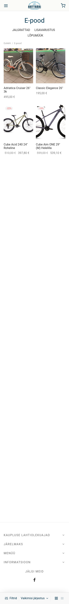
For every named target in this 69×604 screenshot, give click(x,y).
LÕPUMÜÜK (35, 35)
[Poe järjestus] (35, 598)
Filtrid (11, 598)
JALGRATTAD (21, 30)
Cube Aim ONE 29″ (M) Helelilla (48, 146)
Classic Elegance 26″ (49, 88)
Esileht (7, 43)
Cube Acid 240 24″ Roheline (16, 146)
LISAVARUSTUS (44, 30)
